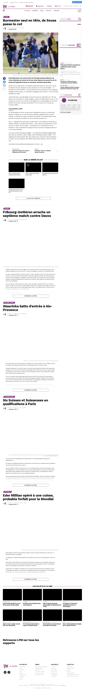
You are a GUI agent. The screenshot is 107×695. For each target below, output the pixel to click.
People (68, 672)
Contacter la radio (40, 672)
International (22, 675)
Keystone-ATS (12, 29)
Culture (21, 678)
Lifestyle (48, 10)
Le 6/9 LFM (53, 669)
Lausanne (21, 670)
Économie (21, 676)
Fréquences (38, 670)
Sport (20, 680)
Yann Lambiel (54, 670)
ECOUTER (29, 6)
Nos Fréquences (71, 673)
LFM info (53, 667)
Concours (56, 10)
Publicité (6, 2)
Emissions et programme (41, 667)
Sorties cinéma (70, 669)
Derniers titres (39, 669)
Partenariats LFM (39, 675)
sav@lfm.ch (63, 686)
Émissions (35, 10)
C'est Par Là (54, 672)
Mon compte (77, 2)
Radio (41, 10)
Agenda (68, 670)
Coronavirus (22, 667)
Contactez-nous (14, 2)
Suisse (20, 673)
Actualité (27, 10)
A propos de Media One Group (26, 2)
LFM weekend (54, 675)
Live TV (58, 6)
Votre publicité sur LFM (72, 676)
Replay (49, 6)
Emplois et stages (39, 673)
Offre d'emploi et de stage (73, 675)
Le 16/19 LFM (53, 673)
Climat (20, 669)
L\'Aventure (53, 676)
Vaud (20, 672)
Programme (39, 6)
